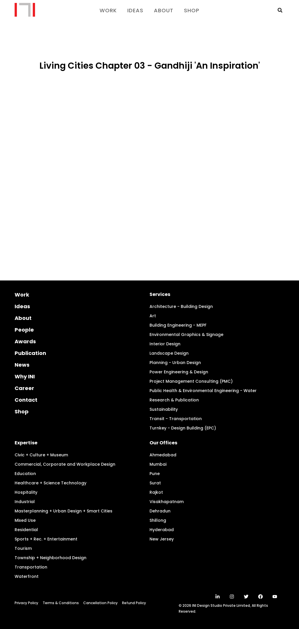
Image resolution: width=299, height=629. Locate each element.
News (22, 364)
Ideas (135, 10)
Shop (191, 10)
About (163, 10)
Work (108, 10)
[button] (280, 10)
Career (24, 388)
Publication (30, 353)
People (24, 329)
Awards (25, 341)
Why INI (25, 376)
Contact (26, 399)
